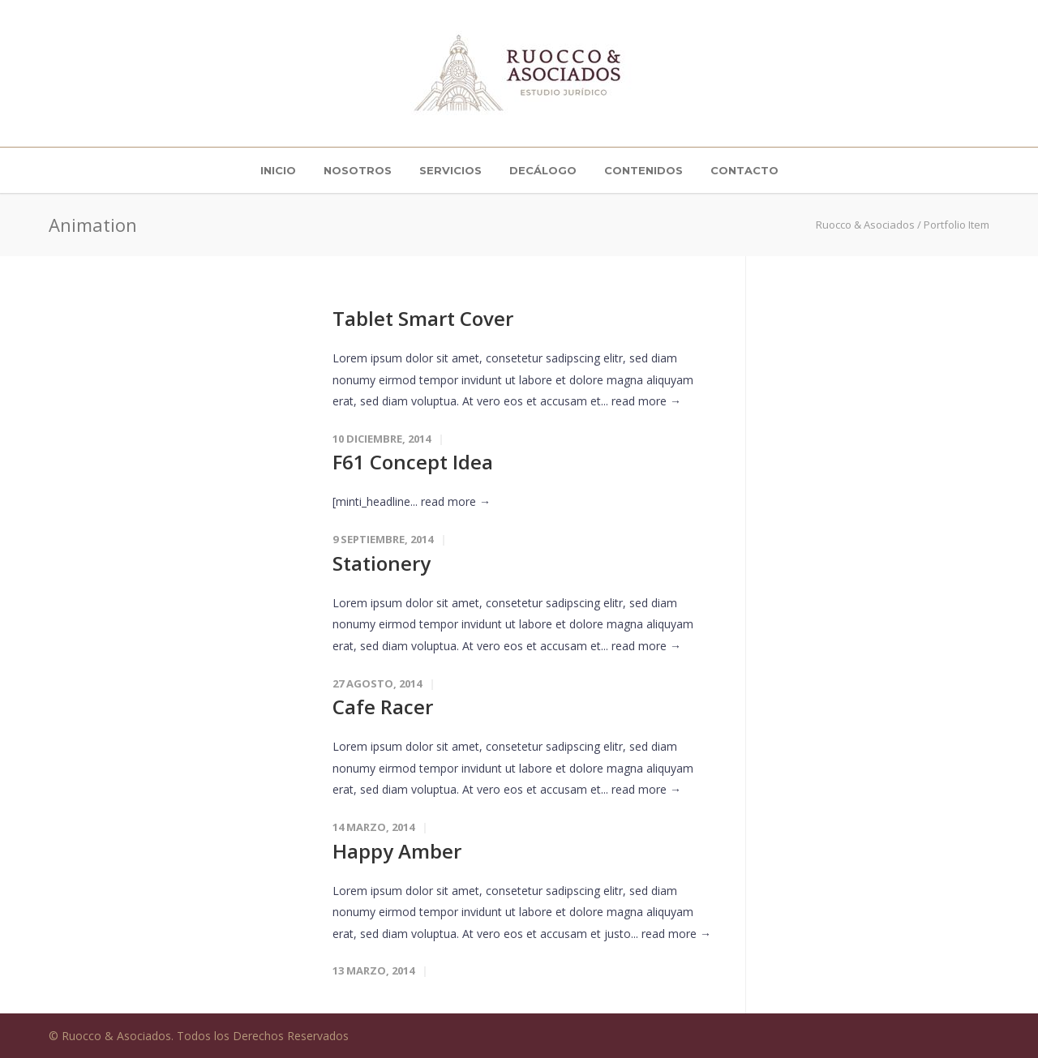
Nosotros (358, 170)
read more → (646, 401)
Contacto (744, 170)
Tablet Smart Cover (422, 318)
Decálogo (543, 170)
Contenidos (643, 170)
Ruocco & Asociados (865, 224)
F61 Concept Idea (412, 461)
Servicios (450, 170)
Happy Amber (396, 850)
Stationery (381, 563)
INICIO (278, 170)
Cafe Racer (382, 706)
